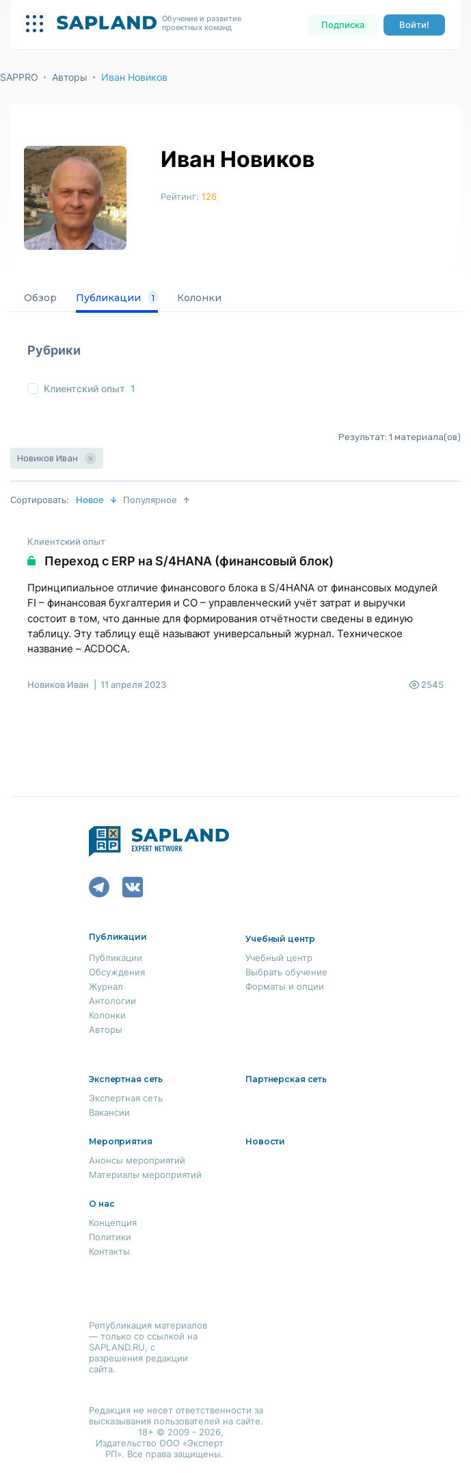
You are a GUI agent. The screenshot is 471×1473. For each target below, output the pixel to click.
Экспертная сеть (126, 1097)
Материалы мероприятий (145, 1174)
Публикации (117, 298)
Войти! (414, 24)
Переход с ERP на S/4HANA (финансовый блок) (189, 561)
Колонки (199, 298)
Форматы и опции (284, 986)
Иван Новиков (134, 77)
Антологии (112, 1000)
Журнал (106, 986)
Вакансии (109, 1112)
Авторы (70, 77)
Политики (110, 1236)
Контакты (109, 1251)
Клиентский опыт (84, 388)
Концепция (113, 1222)
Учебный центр (278, 957)
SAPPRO (19, 77)
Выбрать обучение (286, 971)
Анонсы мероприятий (137, 1160)
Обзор (40, 298)
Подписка (342, 24)
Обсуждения (117, 971)
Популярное (150, 499)
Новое (90, 499)
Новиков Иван (58, 684)
